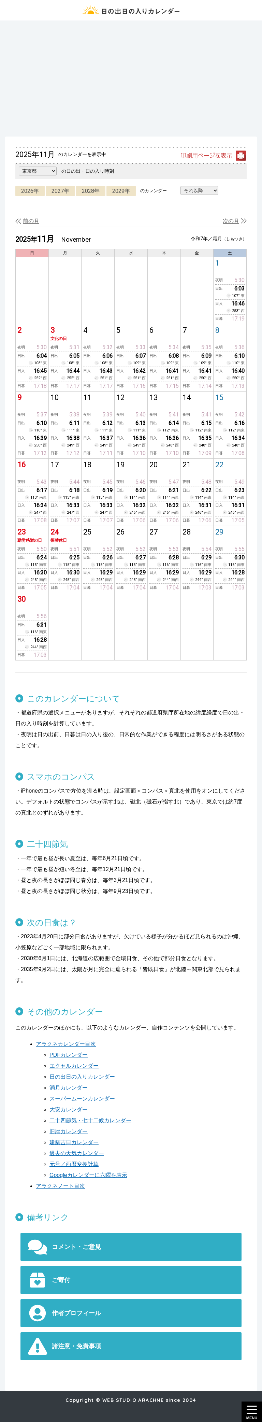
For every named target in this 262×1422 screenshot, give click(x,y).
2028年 (91, 191)
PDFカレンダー (68, 1055)
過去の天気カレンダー (76, 1153)
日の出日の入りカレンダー (82, 1077)
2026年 (30, 191)
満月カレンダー (68, 1088)
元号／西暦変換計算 (74, 1164)
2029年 (121, 191)
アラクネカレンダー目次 (66, 1044)
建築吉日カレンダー (74, 1142)
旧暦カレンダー (68, 1131)
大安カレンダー (68, 1109)
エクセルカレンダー (74, 1066)
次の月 (231, 221)
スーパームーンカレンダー (82, 1098)
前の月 (31, 221)
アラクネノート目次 (60, 1186)
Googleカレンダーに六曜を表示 (88, 1175)
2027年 (60, 191)
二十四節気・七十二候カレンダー (90, 1120)
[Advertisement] (131, 78)
